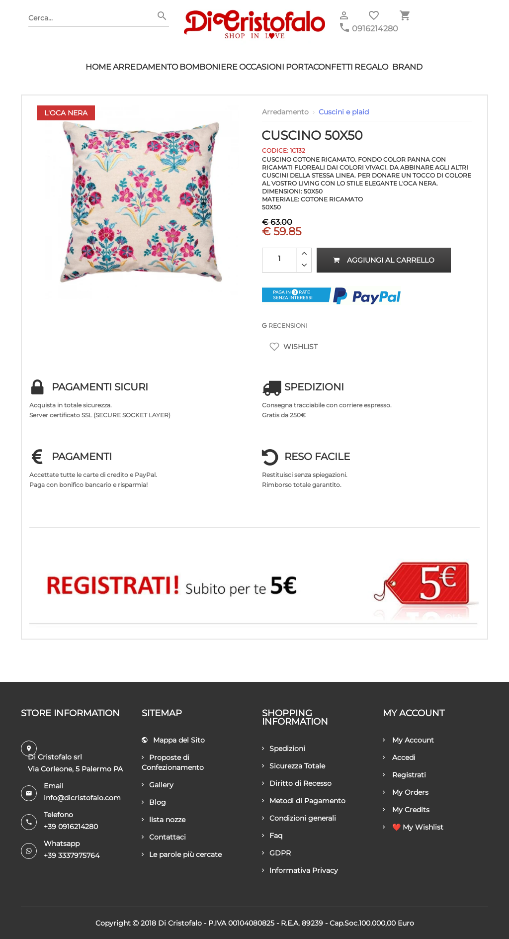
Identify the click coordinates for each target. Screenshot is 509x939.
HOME (98, 67)
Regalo (371, 67)
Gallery (157, 784)
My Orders (405, 792)
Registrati (404, 774)
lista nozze (163, 819)
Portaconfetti (319, 67)
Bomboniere (208, 67)
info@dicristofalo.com (82, 797)
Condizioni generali (299, 818)
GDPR (276, 852)
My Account (408, 740)
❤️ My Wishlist (413, 827)
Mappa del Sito (173, 740)
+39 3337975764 (71, 855)
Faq (272, 835)
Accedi (399, 757)
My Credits (406, 809)
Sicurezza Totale (293, 765)
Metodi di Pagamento (303, 800)
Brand (407, 67)
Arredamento (145, 67)
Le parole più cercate (182, 854)
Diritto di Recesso (297, 783)
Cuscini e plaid (344, 111)
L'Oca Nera (65, 112)
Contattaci (164, 837)
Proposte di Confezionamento (173, 762)
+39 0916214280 (71, 826)
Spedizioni (283, 748)
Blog (154, 802)
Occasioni (261, 67)
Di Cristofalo (180, 923)
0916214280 (375, 28)
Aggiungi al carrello (383, 260)
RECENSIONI (285, 325)
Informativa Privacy (300, 870)
